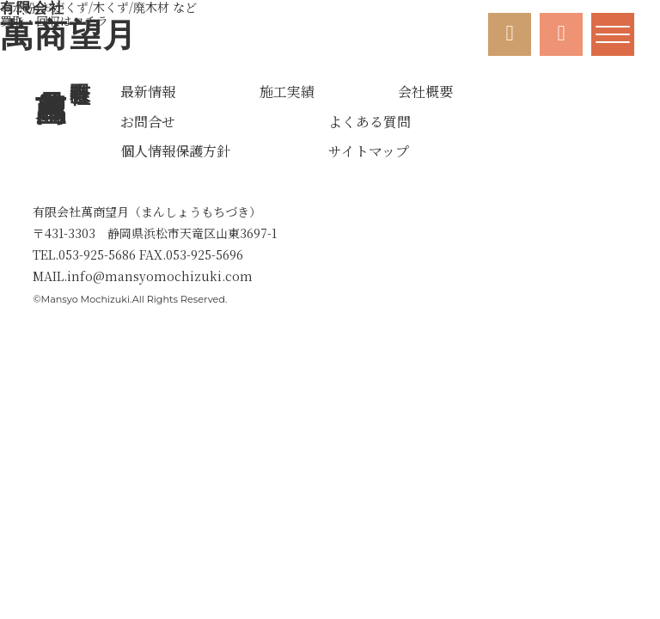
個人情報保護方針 (175, 151)
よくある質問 (369, 122)
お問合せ (147, 122)
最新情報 (147, 92)
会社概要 (425, 92)
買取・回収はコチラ (98, 14)
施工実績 (287, 92)
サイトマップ (368, 151)
